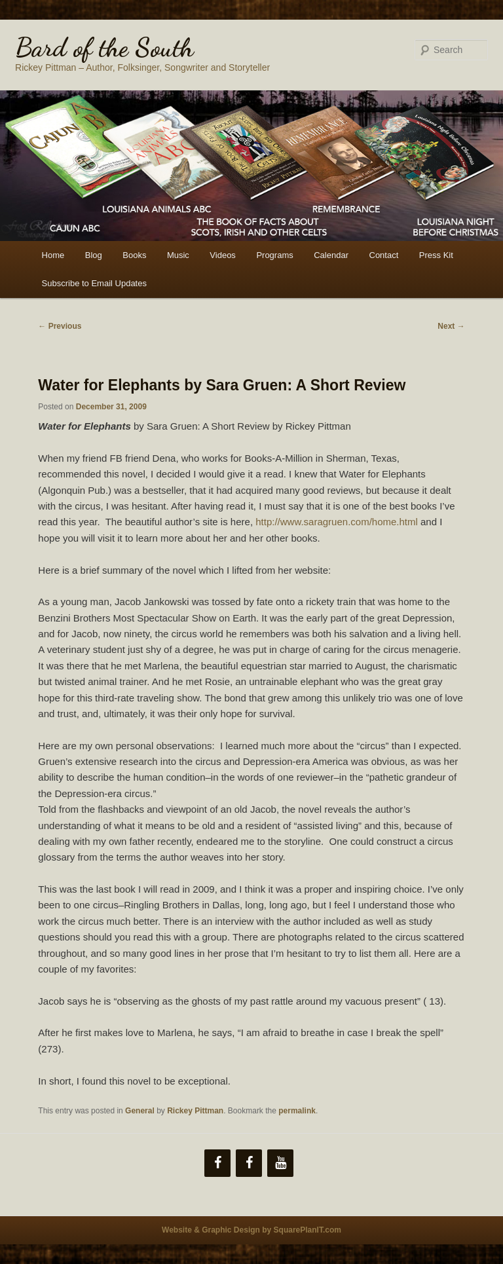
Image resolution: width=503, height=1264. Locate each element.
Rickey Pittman (195, 1110)
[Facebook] (217, 1163)
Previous (59, 326)
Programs (274, 255)
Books (134, 255)
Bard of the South (104, 47)
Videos (223, 255)
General (140, 1110)
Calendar (331, 255)
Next (451, 326)
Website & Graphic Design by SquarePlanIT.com (251, 1230)
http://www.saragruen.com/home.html (336, 521)
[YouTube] (280, 1163)
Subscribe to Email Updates (94, 283)
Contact (384, 255)
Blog (93, 255)
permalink (297, 1110)
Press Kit (436, 255)
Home (53, 255)
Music (178, 255)
